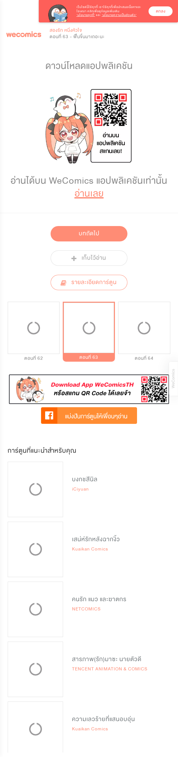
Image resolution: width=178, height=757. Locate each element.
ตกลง (161, 11)
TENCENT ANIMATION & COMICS (110, 669)
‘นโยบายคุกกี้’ (86, 15)
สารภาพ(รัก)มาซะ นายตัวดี (107, 659)
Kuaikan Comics (90, 549)
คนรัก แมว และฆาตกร (99, 599)
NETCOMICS (86, 609)
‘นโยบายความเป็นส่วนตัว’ (119, 15)
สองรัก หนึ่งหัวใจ (66, 30)
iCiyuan (80, 489)
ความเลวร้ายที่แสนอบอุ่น (103, 719)
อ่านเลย (89, 193)
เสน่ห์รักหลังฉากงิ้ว (96, 539)
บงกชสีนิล (85, 479)
